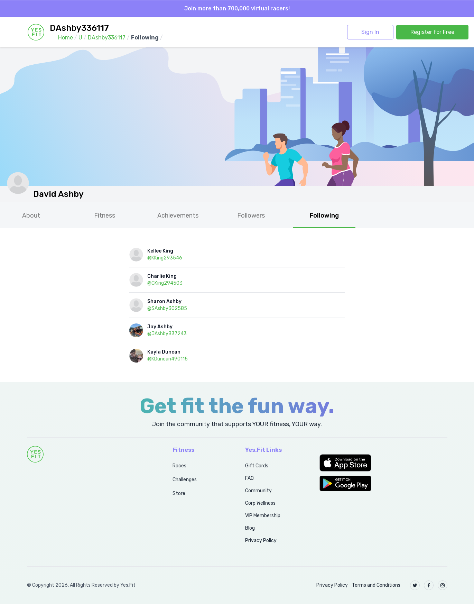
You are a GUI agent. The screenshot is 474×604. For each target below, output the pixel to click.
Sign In (370, 32)
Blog (250, 528)
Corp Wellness (260, 503)
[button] (383, 463)
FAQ (249, 478)
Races (179, 466)
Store (179, 493)
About (31, 215)
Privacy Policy (261, 540)
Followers (251, 215)
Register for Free (432, 32)
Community (258, 491)
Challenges (185, 480)
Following (324, 215)
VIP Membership (262, 516)
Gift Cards (256, 466)
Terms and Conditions (376, 585)
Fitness (104, 215)
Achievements (177, 215)
